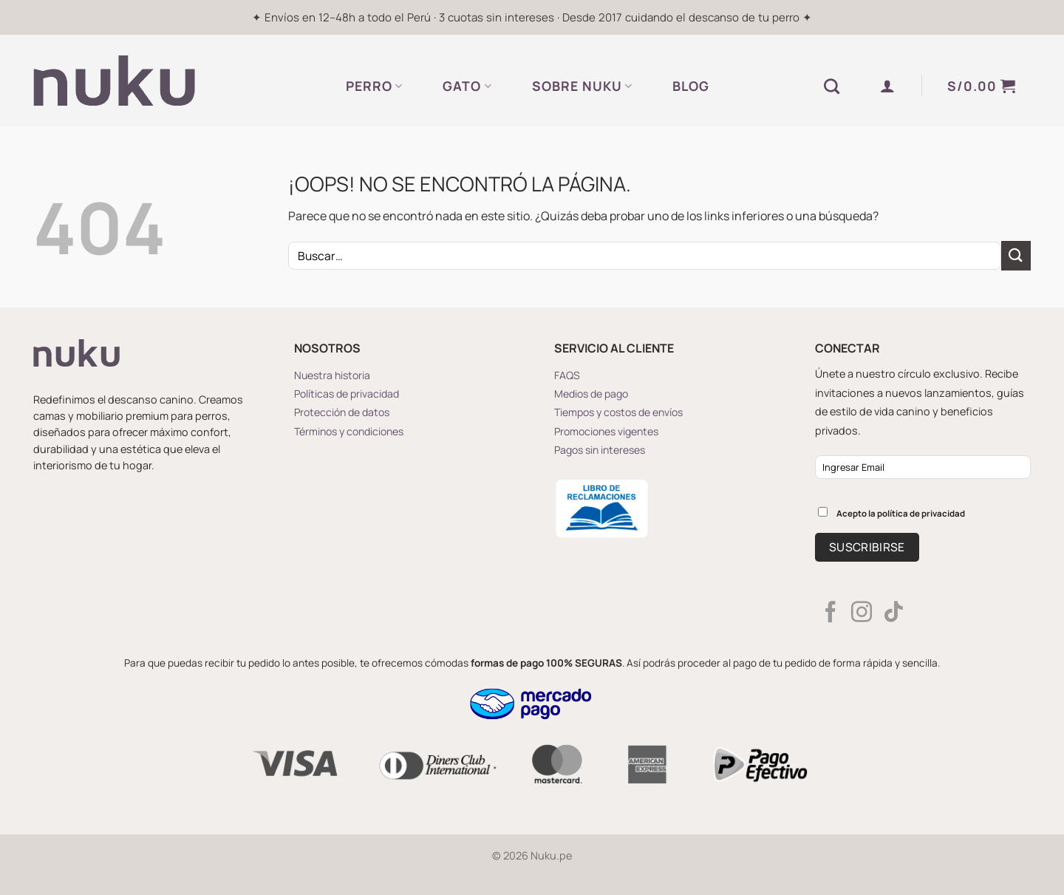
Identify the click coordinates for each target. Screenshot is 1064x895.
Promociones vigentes (606, 431)
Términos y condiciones (348, 431)
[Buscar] (832, 86)
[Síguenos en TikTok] (893, 613)
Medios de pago (591, 394)
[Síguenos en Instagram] (861, 613)
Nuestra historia (332, 375)
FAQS (567, 375)
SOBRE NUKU (582, 86)
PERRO (374, 86)
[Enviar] (1016, 255)
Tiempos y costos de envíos (618, 412)
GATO (467, 86)
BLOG (690, 86)
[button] (887, 85)
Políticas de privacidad (346, 394)
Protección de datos (341, 412)
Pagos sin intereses (599, 450)
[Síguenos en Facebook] (830, 613)
